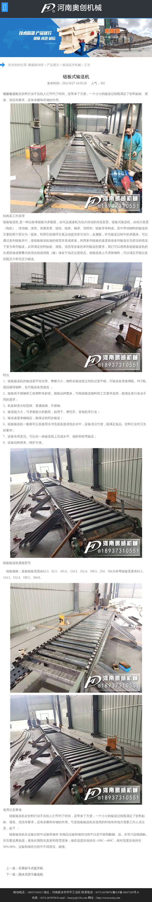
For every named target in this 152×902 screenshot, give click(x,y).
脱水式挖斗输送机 (30, 874)
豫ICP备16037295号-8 (125, 892)
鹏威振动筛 (36, 65)
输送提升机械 (71, 65)
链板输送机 (10, 94)
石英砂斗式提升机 (30, 868)
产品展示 (53, 65)
